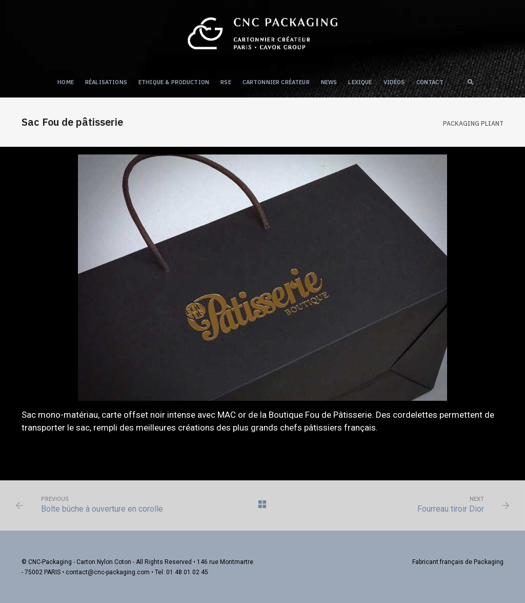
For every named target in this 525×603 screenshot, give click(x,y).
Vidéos (394, 82)
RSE (225, 82)
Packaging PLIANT (473, 123)
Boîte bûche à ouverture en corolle (102, 509)
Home (65, 82)
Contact (429, 82)
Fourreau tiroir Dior (450, 509)
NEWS (329, 82)
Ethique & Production (173, 82)
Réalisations (106, 82)
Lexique (360, 82)
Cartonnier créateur (276, 82)
